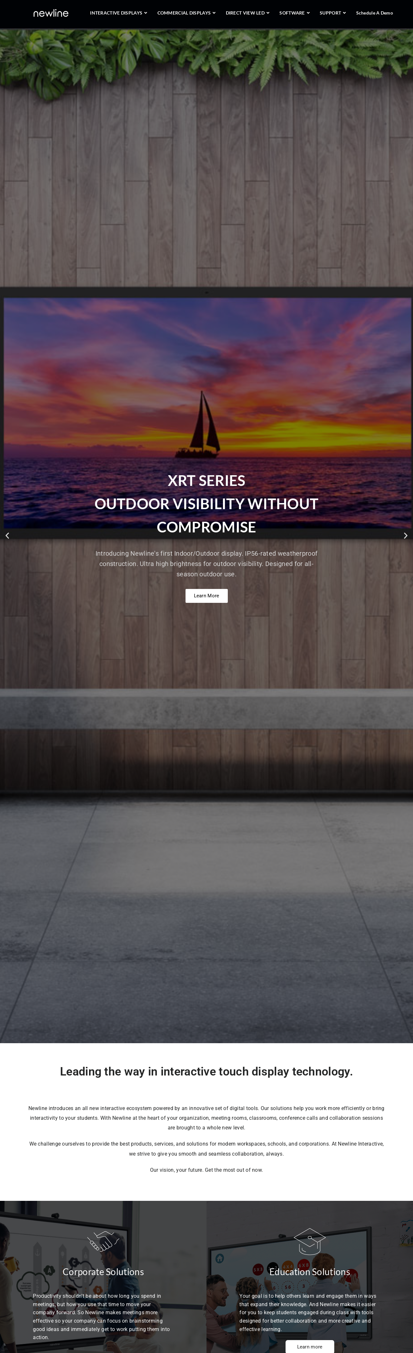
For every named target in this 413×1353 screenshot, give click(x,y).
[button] (7, 536)
